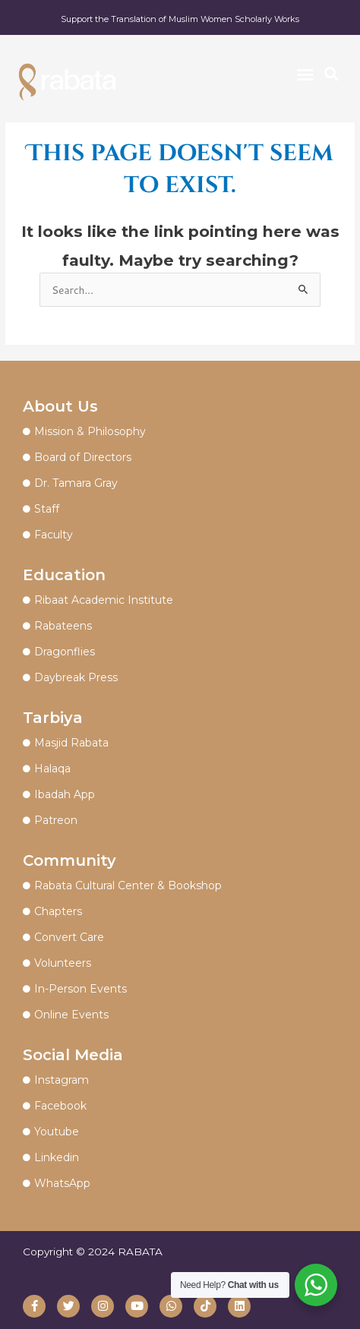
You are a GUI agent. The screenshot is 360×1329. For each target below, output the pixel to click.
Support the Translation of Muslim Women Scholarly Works (180, 19)
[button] (305, 74)
